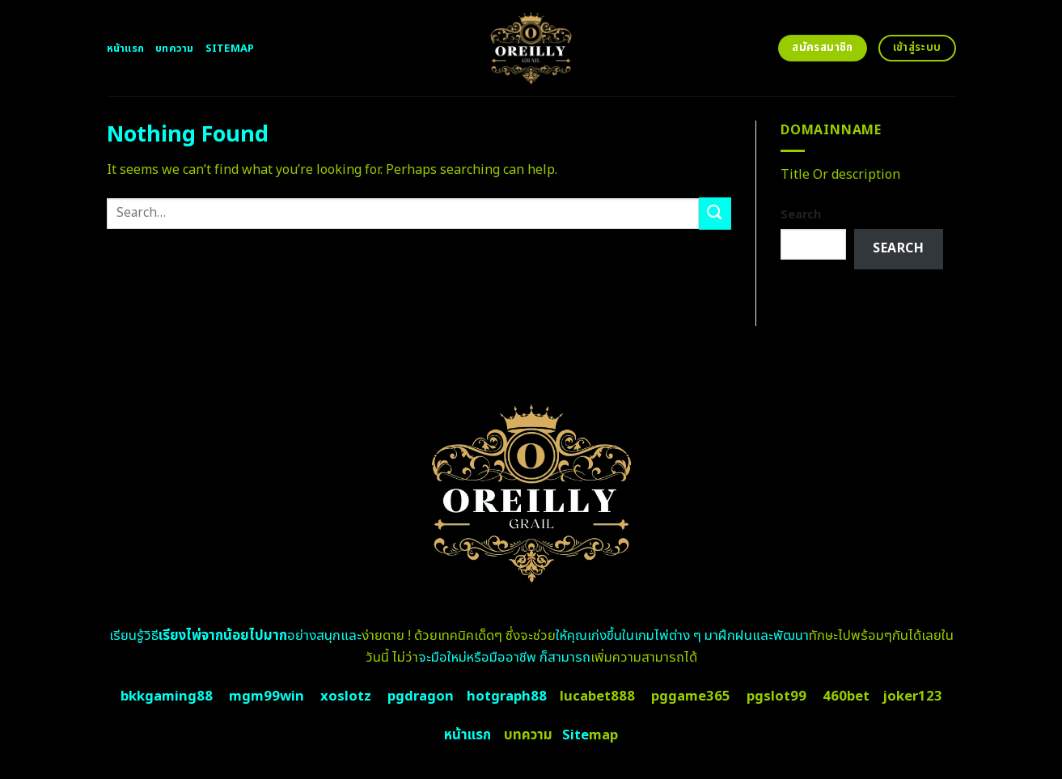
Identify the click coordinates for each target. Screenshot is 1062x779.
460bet (846, 696)
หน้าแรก (126, 48)
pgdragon (420, 696)
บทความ (174, 48)
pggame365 (690, 696)
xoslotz (345, 696)
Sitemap (230, 48)
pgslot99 (776, 696)
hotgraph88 (507, 696)
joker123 (912, 696)
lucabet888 (597, 696)
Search (801, 214)
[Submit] (715, 213)
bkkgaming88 (167, 696)
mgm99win (266, 696)
